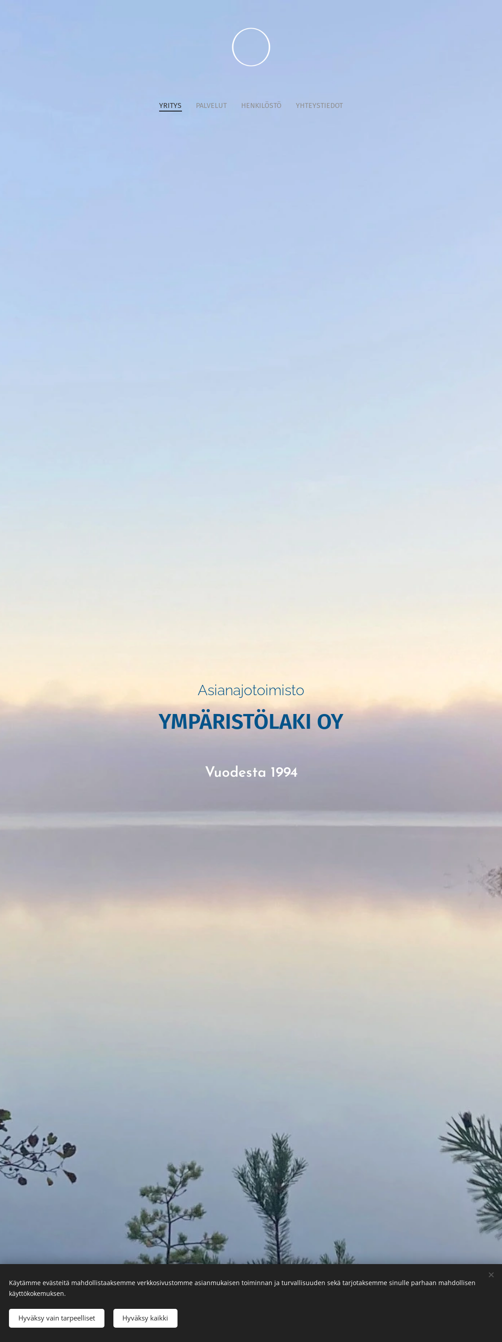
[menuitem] (174, 106)
